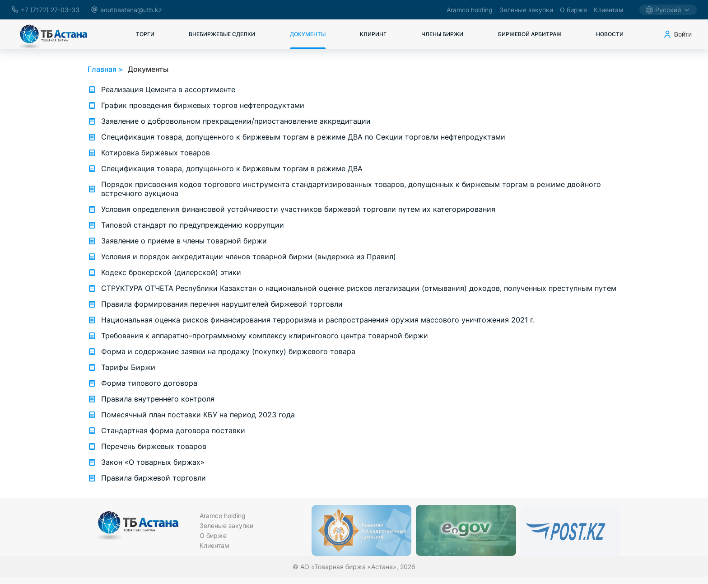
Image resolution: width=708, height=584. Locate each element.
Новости (610, 34)
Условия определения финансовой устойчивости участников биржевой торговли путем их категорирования (298, 209)
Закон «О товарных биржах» (153, 462)
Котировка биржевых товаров (155, 152)
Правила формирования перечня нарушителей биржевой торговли (222, 303)
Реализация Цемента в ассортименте (168, 89)
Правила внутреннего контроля (157, 398)
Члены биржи (442, 34)
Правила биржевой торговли (153, 477)
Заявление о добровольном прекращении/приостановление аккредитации (236, 121)
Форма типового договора (149, 383)
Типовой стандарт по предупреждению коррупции (192, 224)
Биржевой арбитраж (530, 34)
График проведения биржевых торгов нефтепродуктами (202, 105)
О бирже (573, 10)
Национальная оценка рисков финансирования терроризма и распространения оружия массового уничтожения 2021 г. (318, 319)
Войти (677, 34)
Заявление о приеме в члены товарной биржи (184, 240)
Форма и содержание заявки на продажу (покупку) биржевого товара (228, 351)
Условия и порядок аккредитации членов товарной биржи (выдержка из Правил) (248, 256)
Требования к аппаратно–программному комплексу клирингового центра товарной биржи (264, 335)
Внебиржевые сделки (222, 34)
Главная (102, 69)
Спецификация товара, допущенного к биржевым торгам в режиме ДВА (232, 168)
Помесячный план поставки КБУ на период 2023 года (198, 414)
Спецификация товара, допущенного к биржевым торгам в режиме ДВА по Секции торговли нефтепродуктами (303, 136)
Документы (308, 34)
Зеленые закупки (526, 10)
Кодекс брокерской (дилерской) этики (171, 272)
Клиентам (609, 10)
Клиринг (373, 34)
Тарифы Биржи (128, 367)
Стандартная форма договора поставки (173, 430)
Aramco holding (470, 10)
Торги (145, 34)
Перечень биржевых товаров (153, 446)
